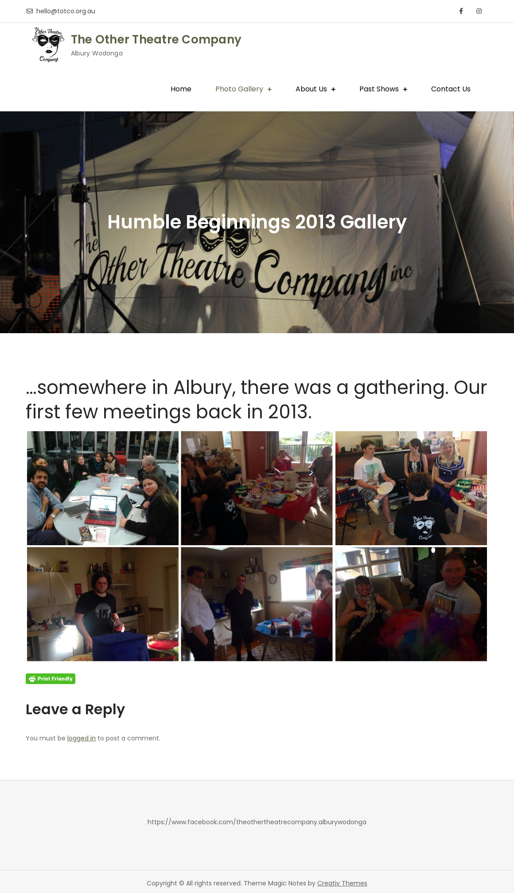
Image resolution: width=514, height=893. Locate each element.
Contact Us (451, 89)
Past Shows (379, 89)
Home (181, 89)
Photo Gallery (239, 89)
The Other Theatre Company (156, 39)
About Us (311, 89)
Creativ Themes (342, 883)
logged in (81, 738)
